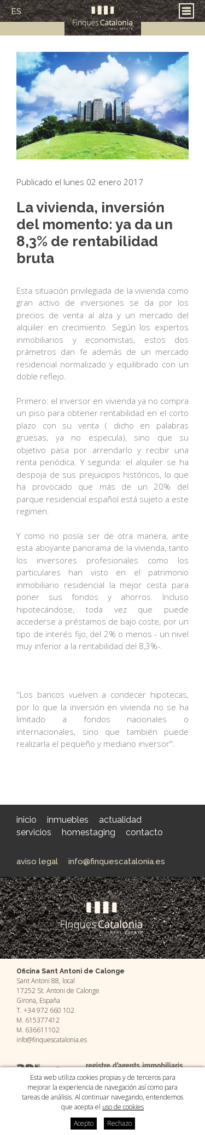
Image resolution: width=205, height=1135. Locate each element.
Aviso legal (37, 861)
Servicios (33, 832)
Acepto (83, 1123)
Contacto (144, 832)
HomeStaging (88, 832)
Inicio (26, 820)
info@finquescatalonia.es (116, 861)
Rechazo (119, 1123)
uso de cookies (123, 1107)
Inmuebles (68, 820)
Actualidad (120, 820)
